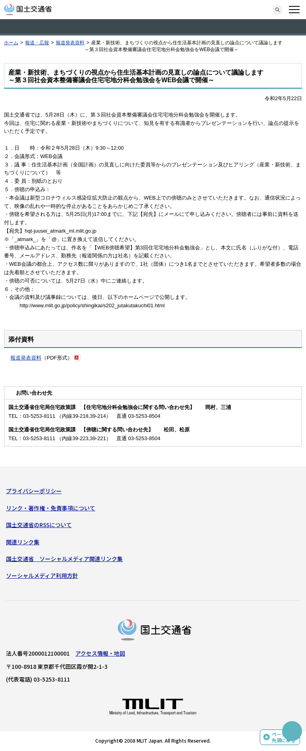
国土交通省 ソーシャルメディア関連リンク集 (64, 559)
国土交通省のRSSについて (39, 525)
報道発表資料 (70, 42)
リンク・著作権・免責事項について (50, 508)
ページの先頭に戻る (284, 737)
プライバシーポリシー (34, 491)
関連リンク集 (22, 542)
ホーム (11, 42)
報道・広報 (37, 42)
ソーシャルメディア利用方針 (42, 575)
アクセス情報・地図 (100, 653)
